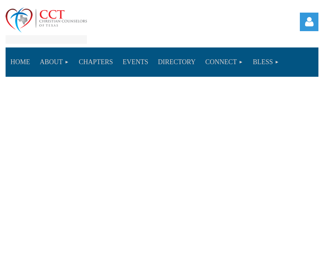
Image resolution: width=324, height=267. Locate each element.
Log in (309, 22)
